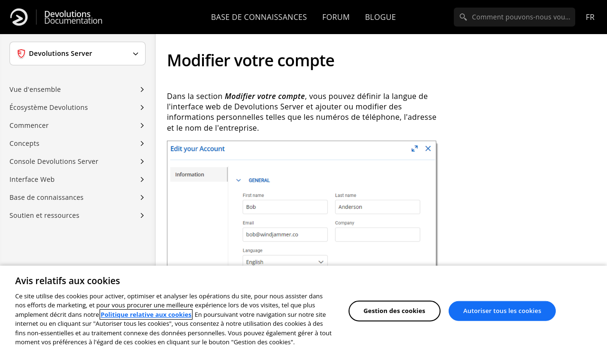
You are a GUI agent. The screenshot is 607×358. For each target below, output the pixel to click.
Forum (335, 17)
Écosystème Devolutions (48, 107)
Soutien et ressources (44, 215)
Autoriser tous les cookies (502, 310)
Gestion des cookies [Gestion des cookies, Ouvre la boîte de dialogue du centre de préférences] (394, 310)
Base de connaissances (259, 17)
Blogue (380, 17)
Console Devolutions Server (54, 161)
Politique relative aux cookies (146, 314)
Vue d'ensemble (35, 89)
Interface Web (32, 179)
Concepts (24, 143)
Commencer (29, 125)
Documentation (73, 17)
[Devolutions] (18, 17)
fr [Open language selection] (590, 17)
